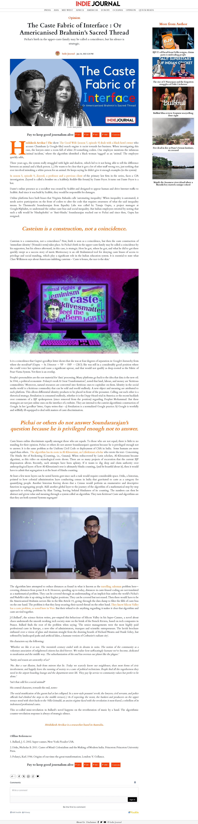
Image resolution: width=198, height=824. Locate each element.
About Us (80, 820)
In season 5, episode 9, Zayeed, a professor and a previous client (46, 175)
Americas (92, 10)
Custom (116, 134)
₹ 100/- (105, 134)
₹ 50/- (96, 134)
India (47, 10)
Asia (56, 10)
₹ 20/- (87, 134)
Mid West (67, 10)
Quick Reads (146, 10)
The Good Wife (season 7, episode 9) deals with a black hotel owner (96, 142)
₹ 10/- (78, 134)
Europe (105, 10)
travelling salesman (111, 586)
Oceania (118, 10)
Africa (80, 10)
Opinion (131, 10)
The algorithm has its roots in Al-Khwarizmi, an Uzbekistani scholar (66, 452)
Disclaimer (91, 820)
